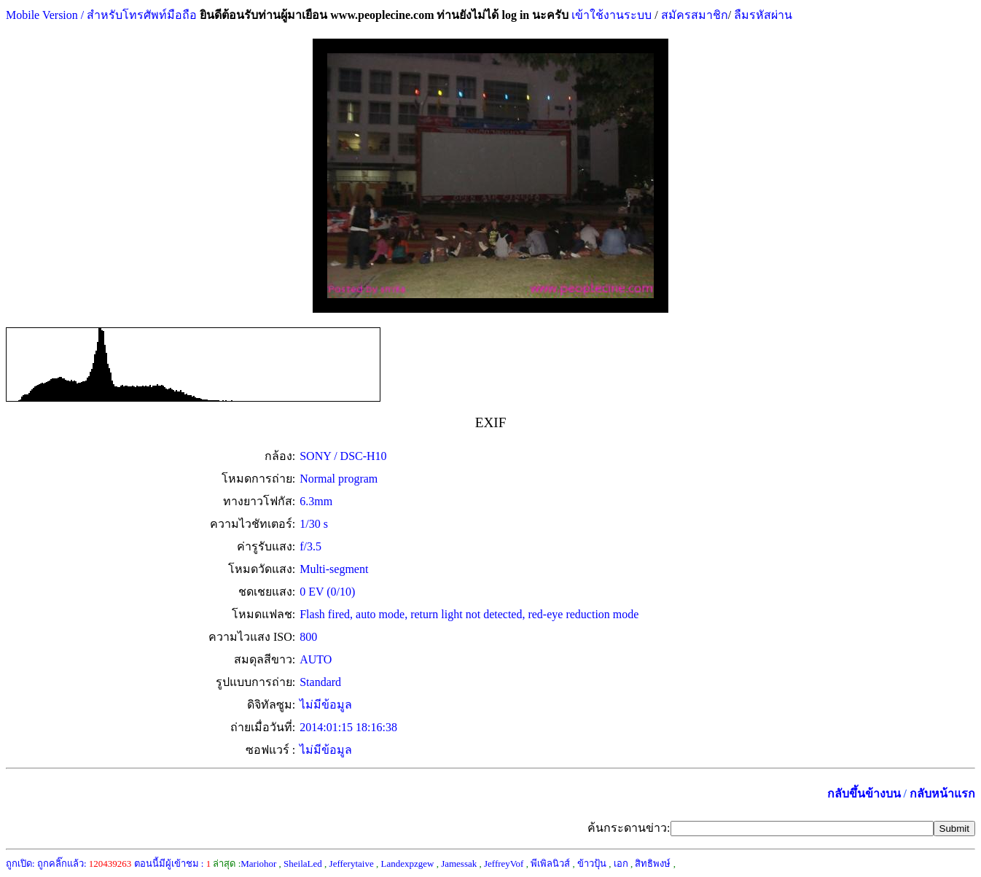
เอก (621, 863)
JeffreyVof (503, 863)
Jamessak (459, 863)
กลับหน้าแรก (942, 793)
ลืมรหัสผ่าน (761, 15)
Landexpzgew (407, 863)
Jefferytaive (351, 863)
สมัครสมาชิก (694, 15)
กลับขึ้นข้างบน (864, 793)
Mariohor (258, 863)
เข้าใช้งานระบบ (610, 15)
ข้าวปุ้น (591, 863)
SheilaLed (303, 863)
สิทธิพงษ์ (653, 863)
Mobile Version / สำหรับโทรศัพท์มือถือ (101, 15)
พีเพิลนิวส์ (550, 863)
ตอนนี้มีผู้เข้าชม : (172, 863)
